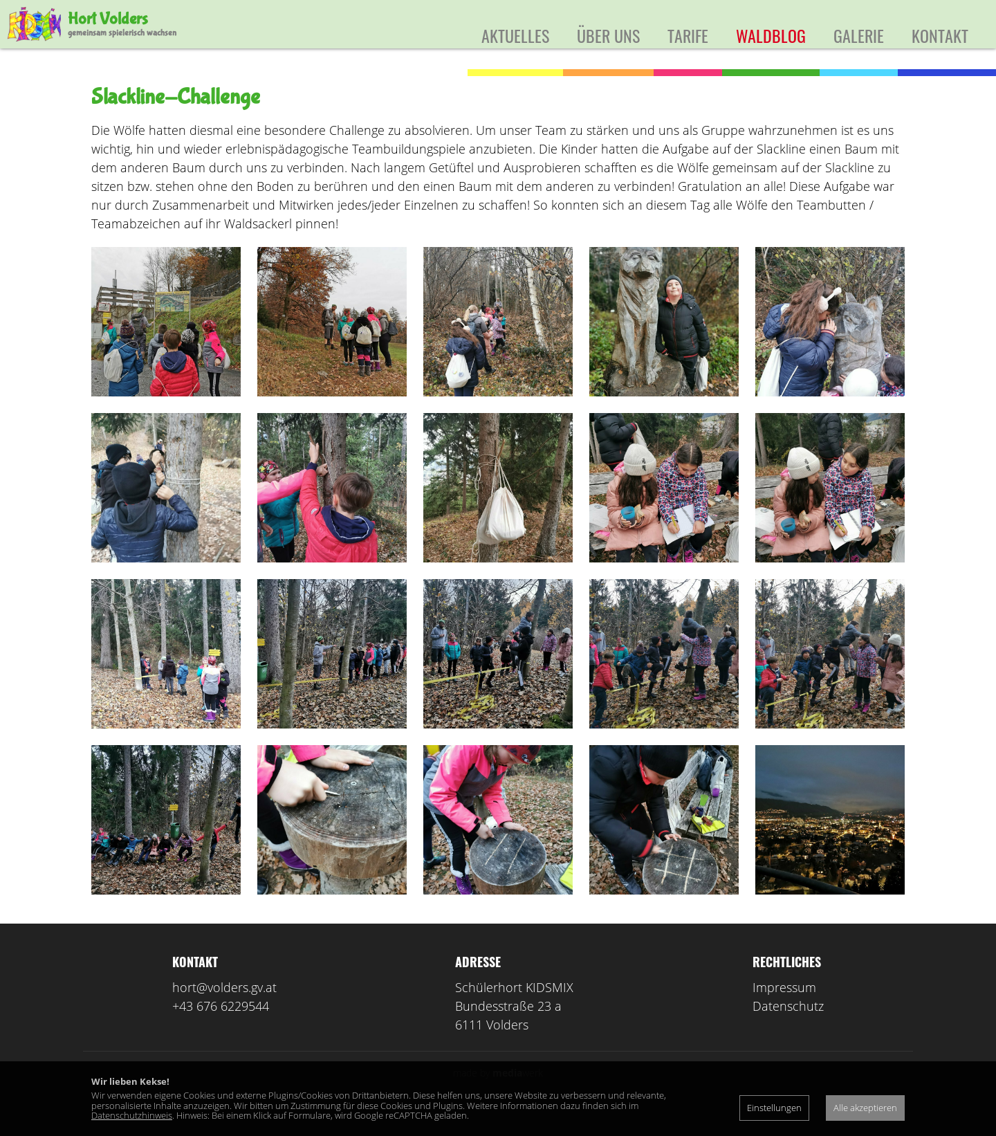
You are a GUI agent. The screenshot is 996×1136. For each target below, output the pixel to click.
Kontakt (940, 35)
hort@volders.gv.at (224, 1008)
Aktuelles (515, 35)
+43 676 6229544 (220, 1026)
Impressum (784, 1008)
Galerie (858, 35)
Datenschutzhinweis (131, 1115)
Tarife (687, 35)
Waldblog (771, 35)
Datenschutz (788, 1026)
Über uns (608, 35)
